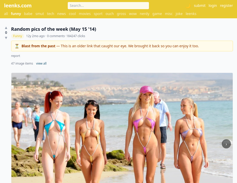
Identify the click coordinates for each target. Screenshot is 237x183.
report (15, 56)
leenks (191, 13)
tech (50, 13)
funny (16, 13)
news (61, 13)
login (213, 5)
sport (98, 13)
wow (133, 13)
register (226, 5)
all (6, 13)
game (157, 13)
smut (40, 13)
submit (200, 5)
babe (28, 13)
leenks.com (17, 5)
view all (41, 64)
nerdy (144, 13)
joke (179, 13)
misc (169, 13)
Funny (17, 36)
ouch (110, 13)
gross (121, 13)
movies (85, 13)
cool (72, 13)
